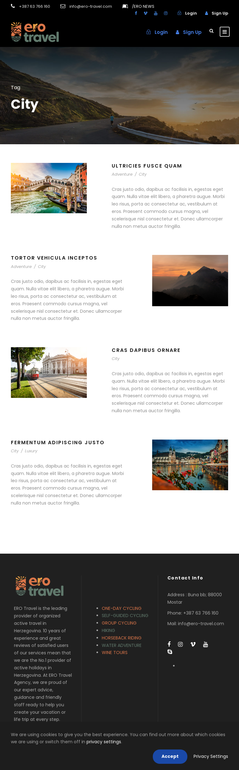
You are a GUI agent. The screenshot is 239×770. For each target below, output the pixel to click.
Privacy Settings (211, 756)
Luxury (31, 451)
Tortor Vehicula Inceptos (54, 257)
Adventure (122, 174)
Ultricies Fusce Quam (147, 165)
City (143, 174)
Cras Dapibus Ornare (146, 350)
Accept (170, 756)
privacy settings (104, 742)
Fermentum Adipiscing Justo (58, 442)
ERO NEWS (143, 6)
